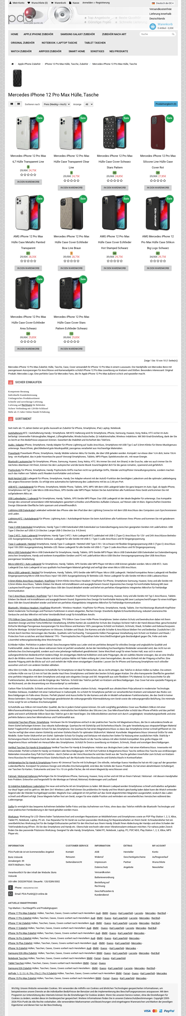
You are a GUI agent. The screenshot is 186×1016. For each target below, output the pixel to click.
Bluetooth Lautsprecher (20, 461)
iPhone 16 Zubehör (17, 948)
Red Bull (161, 913)
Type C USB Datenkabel (20, 527)
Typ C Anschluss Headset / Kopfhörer (27, 596)
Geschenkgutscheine (134, 857)
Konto (155, 851)
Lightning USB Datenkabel (21, 510)
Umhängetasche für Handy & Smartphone (29, 762)
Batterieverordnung (104, 877)
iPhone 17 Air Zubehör (19, 923)
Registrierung (103, 2)
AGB (97, 851)
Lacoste (133, 953)
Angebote (128, 867)
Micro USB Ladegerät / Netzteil (24, 572)
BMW (96, 928)
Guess (113, 913)
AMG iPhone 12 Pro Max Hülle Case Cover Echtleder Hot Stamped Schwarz (114, 242)
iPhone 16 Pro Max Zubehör (22, 933)
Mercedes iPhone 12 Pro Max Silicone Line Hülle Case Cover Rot (158, 161)
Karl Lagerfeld (125, 913)
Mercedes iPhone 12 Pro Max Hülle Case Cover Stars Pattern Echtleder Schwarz (71, 322)
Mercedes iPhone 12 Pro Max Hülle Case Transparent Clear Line (71, 161)
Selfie (11, 806)
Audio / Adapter (16, 444)
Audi (92, 923)
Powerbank (14, 453)
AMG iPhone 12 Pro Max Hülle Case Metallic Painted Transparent (28, 242)
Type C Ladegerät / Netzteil (22, 544)
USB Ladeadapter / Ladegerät (23, 498)
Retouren (70, 857)
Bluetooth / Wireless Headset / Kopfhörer (29, 607)
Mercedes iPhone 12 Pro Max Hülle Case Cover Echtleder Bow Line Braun (71, 242)
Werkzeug (13, 816)
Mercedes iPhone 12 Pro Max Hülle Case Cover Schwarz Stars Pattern (114, 161)
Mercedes (150, 913)
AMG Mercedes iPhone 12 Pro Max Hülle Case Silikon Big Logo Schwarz (157, 242)
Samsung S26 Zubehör (20, 968)
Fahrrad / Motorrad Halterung (23, 776)
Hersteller (129, 851)
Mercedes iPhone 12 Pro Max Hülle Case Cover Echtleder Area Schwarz (28, 322)
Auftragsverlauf (160, 857)
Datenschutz (101, 867)
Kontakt (70, 851)
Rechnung (27, 405)
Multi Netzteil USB (17, 478)
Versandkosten (102, 872)
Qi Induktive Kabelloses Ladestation (26, 786)
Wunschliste (158, 862)
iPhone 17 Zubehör (17, 928)
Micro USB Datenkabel (19, 552)
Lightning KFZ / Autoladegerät (23, 518)
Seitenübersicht (74, 862)
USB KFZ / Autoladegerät (21, 486)
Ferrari (106, 978)
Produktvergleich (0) (166, 104)
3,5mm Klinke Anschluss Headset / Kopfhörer (31, 580)
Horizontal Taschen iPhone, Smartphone (28, 722)
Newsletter (157, 867)
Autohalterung (15, 433)
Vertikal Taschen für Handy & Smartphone (29, 747)
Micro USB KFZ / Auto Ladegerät (24, 564)
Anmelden (87, 2)
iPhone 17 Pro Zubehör (19, 918)
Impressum (100, 862)
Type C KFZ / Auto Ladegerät (23, 535)
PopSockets (14, 470)
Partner (127, 862)
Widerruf (99, 857)
